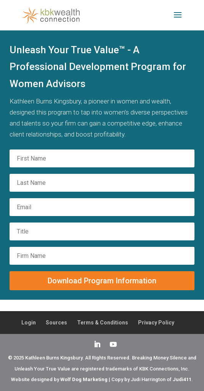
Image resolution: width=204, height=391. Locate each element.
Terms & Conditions (102, 322)
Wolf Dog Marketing (84, 379)
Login (28, 322)
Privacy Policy (156, 322)
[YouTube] (113, 345)
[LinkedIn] (97, 345)
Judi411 (182, 379)
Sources (56, 322)
